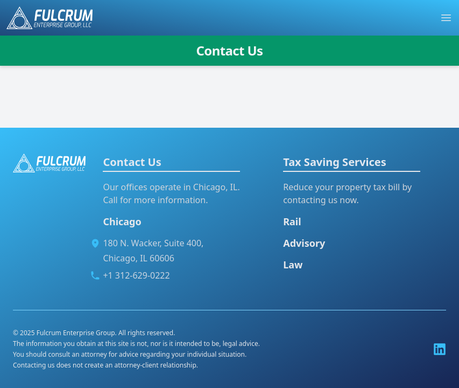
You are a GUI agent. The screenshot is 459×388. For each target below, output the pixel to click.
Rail (292, 221)
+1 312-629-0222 (136, 275)
